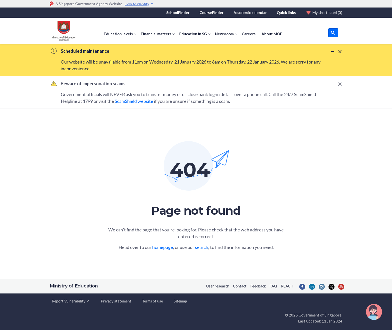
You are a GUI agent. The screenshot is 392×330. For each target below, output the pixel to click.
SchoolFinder (178, 12)
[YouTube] (341, 287)
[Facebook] (302, 287)
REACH (287, 286)
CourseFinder (212, 12)
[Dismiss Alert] (339, 51)
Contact (239, 286)
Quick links (286, 12)
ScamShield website (134, 101)
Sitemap (180, 301)
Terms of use (152, 301)
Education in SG (193, 34)
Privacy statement (116, 301)
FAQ (273, 286)
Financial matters (156, 34)
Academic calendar (250, 12)
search (201, 247)
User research (217, 286)
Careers (249, 34)
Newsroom (224, 34)
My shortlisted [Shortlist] (324, 12)
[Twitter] (331, 287)
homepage (162, 247)
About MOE (272, 34)
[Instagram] (322, 287)
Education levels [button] (118, 34)
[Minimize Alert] (333, 51)
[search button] (333, 32)
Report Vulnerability (71, 301)
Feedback (258, 286)
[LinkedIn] (312, 287)
